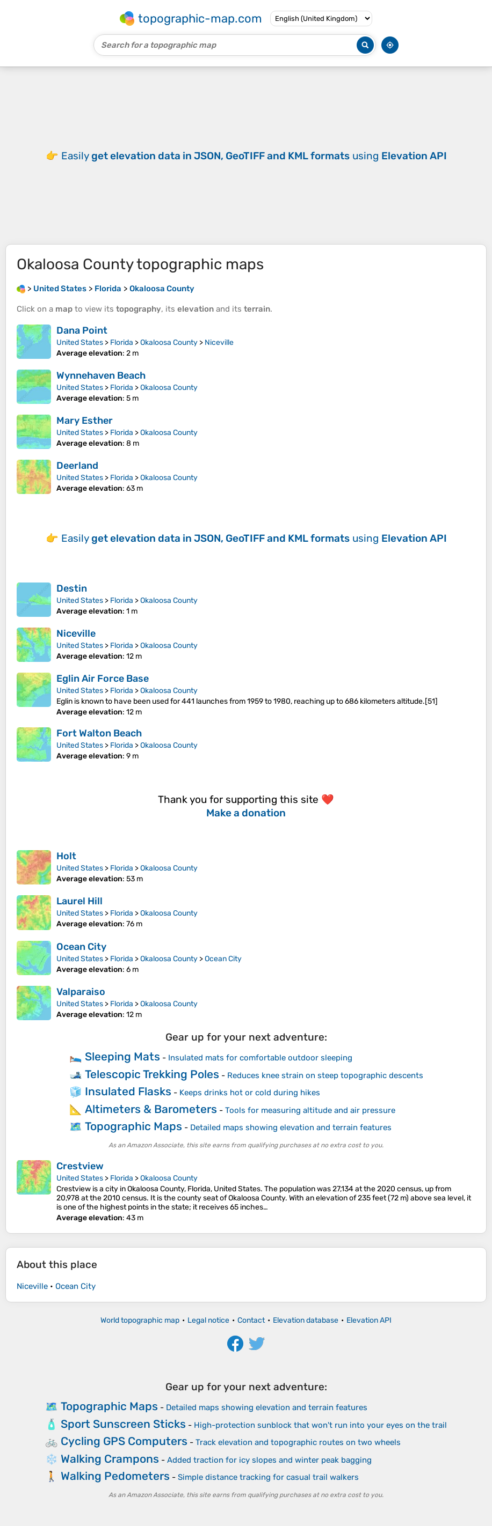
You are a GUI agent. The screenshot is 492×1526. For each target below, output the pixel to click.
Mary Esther (84, 420)
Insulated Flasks (128, 1091)
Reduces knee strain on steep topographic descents (325, 1075)
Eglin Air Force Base (102, 678)
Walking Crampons (110, 1458)
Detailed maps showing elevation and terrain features (291, 1127)
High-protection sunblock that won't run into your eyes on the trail (320, 1425)
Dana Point (81, 330)
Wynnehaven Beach (101, 375)
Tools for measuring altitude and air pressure (310, 1110)
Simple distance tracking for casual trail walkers (268, 1477)
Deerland (77, 465)
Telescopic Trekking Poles (152, 1074)
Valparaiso (80, 992)
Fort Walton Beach (99, 733)
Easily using (254, 156)
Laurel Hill (79, 901)
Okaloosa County (169, 342)
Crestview (80, 1166)
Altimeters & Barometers (151, 1109)
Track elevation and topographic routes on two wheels (298, 1442)
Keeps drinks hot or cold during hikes (249, 1092)
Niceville (219, 342)
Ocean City (81, 947)
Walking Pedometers (115, 1476)
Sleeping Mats (122, 1056)
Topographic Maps (133, 1126)
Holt (66, 856)
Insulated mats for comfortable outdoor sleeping (260, 1058)
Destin (71, 588)
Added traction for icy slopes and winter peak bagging (269, 1460)
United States (79, 342)
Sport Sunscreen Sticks (123, 1424)
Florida (121, 342)
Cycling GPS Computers (124, 1441)
